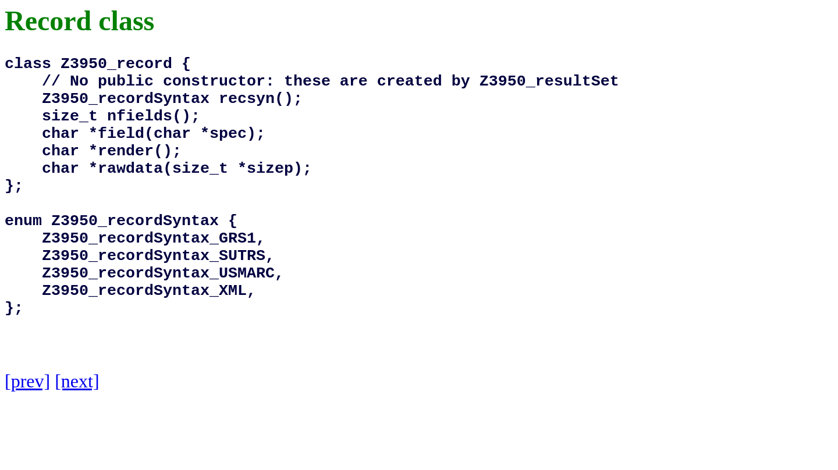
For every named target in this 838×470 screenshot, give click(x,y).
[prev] (27, 440)
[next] (77, 440)
